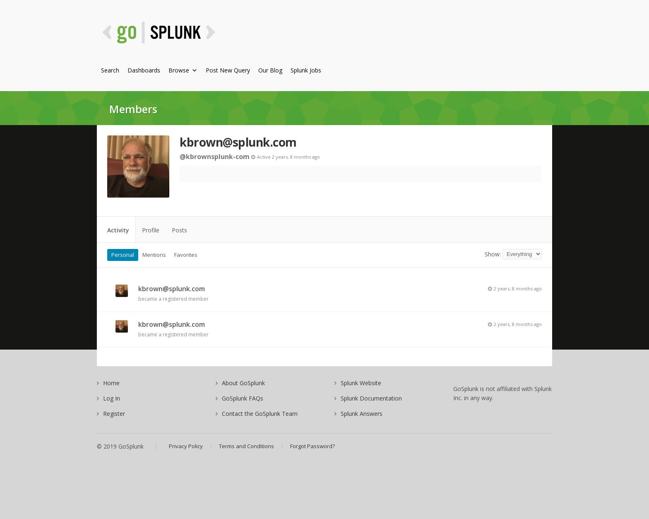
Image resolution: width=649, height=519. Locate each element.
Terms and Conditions (246, 446)
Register (114, 414)
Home (111, 383)
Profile (150, 230)
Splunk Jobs (306, 70)
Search (110, 70)
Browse (182, 70)
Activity (118, 230)
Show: (493, 254)
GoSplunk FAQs (242, 398)
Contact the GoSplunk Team (260, 414)
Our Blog (270, 70)
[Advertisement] (399, 37)
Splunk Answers (361, 414)
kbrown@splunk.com (238, 142)
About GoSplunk (243, 383)
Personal (122, 254)
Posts (179, 230)
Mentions (154, 254)
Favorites (185, 254)
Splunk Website (361, 383)
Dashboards (143, 70)
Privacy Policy (186, 446)
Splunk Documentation (371, 398)
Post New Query (228, 70)
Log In (111, 398)
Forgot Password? (312, 446)
